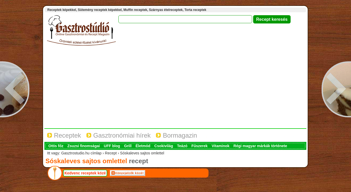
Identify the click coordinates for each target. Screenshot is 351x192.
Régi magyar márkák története (260, 146)
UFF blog (112, 146)
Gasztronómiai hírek (118, 135)
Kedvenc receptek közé (85, 173)
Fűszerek (199, 146)
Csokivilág (163, 146)
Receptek (64, 135)
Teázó (182, 146)
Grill (128, 146)
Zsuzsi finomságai (83, 146)
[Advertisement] (175, 88)
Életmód (143, 146)
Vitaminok (221, 146)
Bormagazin (176, 135)
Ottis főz (55, 146)
